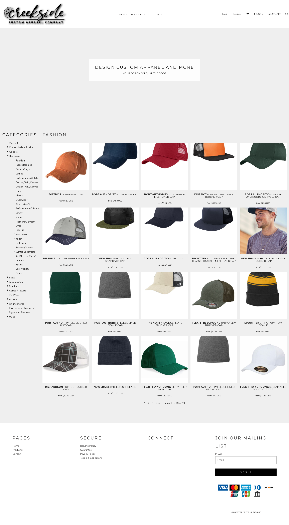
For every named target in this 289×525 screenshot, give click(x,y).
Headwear (14, 156)
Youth (19, 238)
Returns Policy (88, 445)
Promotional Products (21, 308)
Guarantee (86, 449)
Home (15, 445)
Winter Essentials (25, 251)
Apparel (13, 151)
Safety (19, 213)
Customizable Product (21, 147)
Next (158, 403)
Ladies (19, 173)
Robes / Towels (17, 290)
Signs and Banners (19, 312)
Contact (16, 453)
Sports (19, 264)
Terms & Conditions (91, 458)
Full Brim (21, 243)
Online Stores (16, 303)
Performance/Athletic (27, 178)
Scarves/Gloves (24, 247)
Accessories (16, 282)
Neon (19, 217)
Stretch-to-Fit (23, 204)
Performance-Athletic (27, 208)
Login (225, 14)
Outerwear (21, 200)
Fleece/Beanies (24, 164)
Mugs (12, 316)
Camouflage (23, 169)
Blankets (14, 286)
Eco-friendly (22, 268)
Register (237, 14)
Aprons (13, 299)
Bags (12, 277)
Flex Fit (20, 230)
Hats (18, 191)
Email (218, 454)
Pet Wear (14, 295)
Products (17, 449)
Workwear (21, 234)
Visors (19, 195)
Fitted (19, 273)
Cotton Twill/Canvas (27, 186)
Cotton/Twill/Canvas (27, 182)
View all (13, 143)
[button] (247, 14)
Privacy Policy (87, 453)
